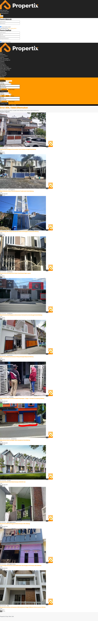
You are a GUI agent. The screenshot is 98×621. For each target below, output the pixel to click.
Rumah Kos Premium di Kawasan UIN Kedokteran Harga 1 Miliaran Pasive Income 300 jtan (23, 607)
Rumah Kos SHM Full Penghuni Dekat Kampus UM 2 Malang (15, 523)
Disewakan (2, 54)
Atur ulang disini (12, 28)
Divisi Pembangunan (5, 60)
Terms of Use (3, 72)
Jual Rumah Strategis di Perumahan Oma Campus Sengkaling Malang (18, 149)
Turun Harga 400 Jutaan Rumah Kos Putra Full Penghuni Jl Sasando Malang (19, 231)
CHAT (4, 153)
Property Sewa (4, 103)
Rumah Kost (3, 272)
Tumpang (10, 397)
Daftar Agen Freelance (5, 68)
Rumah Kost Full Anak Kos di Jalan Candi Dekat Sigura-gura (15, 273)
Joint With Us (3, 65)
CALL (1, 153)
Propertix (2, 61)
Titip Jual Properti (4, 58)
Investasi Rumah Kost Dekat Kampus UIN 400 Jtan (13, 482)
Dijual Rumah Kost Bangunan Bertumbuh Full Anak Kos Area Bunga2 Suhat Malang (21, 315)
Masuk (1, 16)
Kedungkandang (11, 522)
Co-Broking (3, 75)
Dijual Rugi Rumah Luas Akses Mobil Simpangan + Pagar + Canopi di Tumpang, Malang (22, 398)
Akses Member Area (5, 70)
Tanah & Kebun (4, 56)
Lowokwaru (10, 272)
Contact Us (3, 64)
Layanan (2, 57)
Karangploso (11, 189)
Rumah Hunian (3, 148)
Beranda (2, 76)
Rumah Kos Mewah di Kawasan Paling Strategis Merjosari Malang (16, 356)
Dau (8, 605)
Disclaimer (2, 71)
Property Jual (4, 91)
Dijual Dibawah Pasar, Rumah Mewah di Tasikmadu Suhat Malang (17, 191)
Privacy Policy (3, 74)
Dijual (1, 53)
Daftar (1, 17)
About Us (2, 63)
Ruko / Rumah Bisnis (5, 439)
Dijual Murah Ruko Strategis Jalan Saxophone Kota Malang (15, 440)
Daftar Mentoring (4, 67)
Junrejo (9, 480)
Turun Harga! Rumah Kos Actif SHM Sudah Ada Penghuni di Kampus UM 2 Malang (20, 565)
